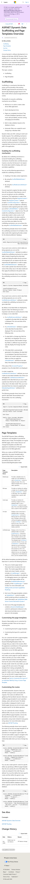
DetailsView (17, 480)
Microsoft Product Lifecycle (12, 10)
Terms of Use (6, 876)
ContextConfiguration (13, 202)
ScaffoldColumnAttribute (19, 184)
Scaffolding (6, 44)
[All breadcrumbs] (3, 24)
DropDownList (14, 515)
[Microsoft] (15, 2)
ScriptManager (15, 573)
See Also (5, 48)
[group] (15, 243)
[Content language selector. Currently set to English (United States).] (10, 858)
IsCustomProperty (17, 366)
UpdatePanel (10, 595)
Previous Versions (16, 869)
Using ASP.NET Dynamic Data (10, 24)
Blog (4, 872)
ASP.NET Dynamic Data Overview (11, 820)
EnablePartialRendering (17, 581)
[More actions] (26, 24)
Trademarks (14, 876)
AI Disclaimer (6, 869)
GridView (18, 522)
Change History (7, 50)
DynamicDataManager (17, 607)
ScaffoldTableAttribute (18, 179)
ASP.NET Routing (13, 723)
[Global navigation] (1, 2)
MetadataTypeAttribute (8, 388)
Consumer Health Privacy (9, 874)
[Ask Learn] (19, 24)
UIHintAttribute (11, 327)
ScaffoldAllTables (13, 209)
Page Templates (7, 46)
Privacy (17, 872)
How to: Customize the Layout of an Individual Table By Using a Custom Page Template (14, 680)
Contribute (11, 872)
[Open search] (23, 2)
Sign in (27, 2)
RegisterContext (21, 198)
